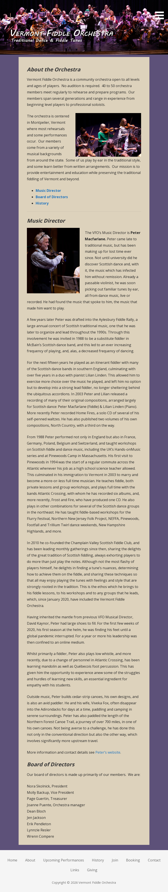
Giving (92, 870)
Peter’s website (107, 752)
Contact (154, 860)
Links (74, 870)
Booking (133, 860)
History (42, 203)
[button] (161, 10)
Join (115, 860)
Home (12, 860)
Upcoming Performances (63, 860)
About (30, 860)
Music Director (48, 190)
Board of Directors (52, 196)
